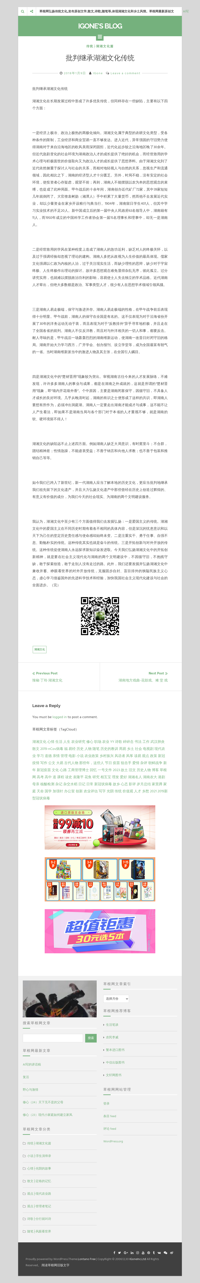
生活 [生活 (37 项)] (58, 742)
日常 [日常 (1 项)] (89, 784)
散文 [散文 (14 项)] (35, 749)
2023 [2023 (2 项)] (116, 770)
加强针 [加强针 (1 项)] (58, 791)
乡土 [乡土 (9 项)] (130, 749)
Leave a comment (125, 73)
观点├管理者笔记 (39, 1206)
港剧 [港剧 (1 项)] (161, 777)
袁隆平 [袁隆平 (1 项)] (78, 777)
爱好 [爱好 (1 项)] (123, 777)
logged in (59, 717)
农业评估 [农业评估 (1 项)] (91, 791)
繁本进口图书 (115, 1049)
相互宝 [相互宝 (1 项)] (105, 777)
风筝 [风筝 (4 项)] (129, 756)
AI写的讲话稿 (32, 1064)
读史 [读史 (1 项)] (68, 777)
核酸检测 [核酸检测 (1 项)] (47, 784)
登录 (106, 1103)
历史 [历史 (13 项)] (80, 749)
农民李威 (112, 1037)
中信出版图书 (115, 1062)
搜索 (91, 1038)
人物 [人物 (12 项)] (88, 749)
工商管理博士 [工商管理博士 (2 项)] (78, 770)
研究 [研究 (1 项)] (96, 777)
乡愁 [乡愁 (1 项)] (145, 791)
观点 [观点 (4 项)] (145, 756)
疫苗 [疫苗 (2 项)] (116, 763)
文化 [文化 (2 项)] (55, 770)
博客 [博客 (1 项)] (155, 770)
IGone (98, 73)
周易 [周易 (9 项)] (122, 749)
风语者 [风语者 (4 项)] (120, 756)
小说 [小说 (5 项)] (80, 756)
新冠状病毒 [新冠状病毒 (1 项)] (103, 784)
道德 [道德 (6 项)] (48, 756)
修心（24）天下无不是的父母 (43, 1102)
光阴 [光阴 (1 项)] (110, 791)
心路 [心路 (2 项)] (63, 770)
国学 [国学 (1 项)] (48, 791)
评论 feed (109, 1128)
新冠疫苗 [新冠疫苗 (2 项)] (44, 770)
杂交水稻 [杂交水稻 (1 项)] (70, 784)
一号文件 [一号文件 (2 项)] (105, 770)
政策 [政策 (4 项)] (153, 756)
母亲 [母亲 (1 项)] (35, 784)
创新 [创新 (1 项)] (79, 791)
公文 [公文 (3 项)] (51, 763)
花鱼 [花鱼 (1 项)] (88, 777)
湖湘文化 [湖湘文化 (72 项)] (39, 742)
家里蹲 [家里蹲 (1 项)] (157, 784)
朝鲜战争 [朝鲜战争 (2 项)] (155, 763)
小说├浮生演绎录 (39, 1155)
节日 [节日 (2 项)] (108, 763)
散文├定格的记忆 (39, 1181)
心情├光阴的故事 (39, 1168)
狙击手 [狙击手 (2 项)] (126, 763)
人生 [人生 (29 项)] (66, 742)
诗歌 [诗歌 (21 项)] (118, 742)
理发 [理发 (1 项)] (115, 777)
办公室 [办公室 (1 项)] (69, 791)
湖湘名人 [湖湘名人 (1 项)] (135, 777)
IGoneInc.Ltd (137, 1259)
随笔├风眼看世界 (39, 1231)
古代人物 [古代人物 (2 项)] (71, 763)
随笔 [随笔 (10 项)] (96, 749)
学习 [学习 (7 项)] (40, 756)
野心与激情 (30, 1089)
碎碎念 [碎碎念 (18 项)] (128, 742)
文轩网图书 (113, 1075)
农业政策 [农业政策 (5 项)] (92, 756)
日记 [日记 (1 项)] (81, 784)
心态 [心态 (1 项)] (124, 784)
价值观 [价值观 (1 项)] (128, 791)
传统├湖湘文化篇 (100, 46)
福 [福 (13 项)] (66, 749)
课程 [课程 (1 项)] (60, 777)
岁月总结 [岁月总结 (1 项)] (144, 784)
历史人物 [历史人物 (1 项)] (144, 770)
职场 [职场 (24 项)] (97, 742)
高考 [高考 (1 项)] (40, 777)
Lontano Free (87, 1259)
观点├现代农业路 (39, 1193)
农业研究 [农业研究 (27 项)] (78, 742)
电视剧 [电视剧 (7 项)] (148, 749)
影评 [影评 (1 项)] (132, 784)
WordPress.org (113, 1141)
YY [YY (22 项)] (112, 742)
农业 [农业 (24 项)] (105, 742)
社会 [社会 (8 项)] (138, 749)
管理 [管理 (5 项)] (64, 756)
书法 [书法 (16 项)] (138, 742)
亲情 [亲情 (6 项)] (56, 756)
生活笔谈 (112, 1024)
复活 (26, 1077)
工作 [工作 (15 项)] (146, 742)
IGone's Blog (100, 26)
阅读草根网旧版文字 (55, 1265)
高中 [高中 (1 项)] (48, 777)
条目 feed (109, 1116)
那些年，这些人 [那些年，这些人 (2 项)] (91, 763)
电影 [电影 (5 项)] (72, 756)
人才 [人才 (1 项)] (137, 791)
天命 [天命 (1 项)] (40, 791)
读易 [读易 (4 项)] (137, 756)
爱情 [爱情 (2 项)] (135, 763)
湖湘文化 (39, 649)
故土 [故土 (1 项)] (124, 770)
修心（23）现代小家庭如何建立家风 (47, 1114)
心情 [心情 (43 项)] (50, 742)
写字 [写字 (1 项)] (102, 791)
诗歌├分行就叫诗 (39, 1218)
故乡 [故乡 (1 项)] (116, 784)
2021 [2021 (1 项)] (153, 791)
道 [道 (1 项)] (54, 777)
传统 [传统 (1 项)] (118, 791)
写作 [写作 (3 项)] (43, 763)
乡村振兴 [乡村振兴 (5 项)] (107, 756)
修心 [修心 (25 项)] (89, 742)
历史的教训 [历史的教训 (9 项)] (109, 749)
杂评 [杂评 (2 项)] (143, 763)
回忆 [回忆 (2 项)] (93, 770)
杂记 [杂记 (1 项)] (58, 784)
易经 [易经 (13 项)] (72, 749)
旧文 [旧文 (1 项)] (132, 770)
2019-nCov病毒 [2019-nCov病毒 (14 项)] (51, 749)
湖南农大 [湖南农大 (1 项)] (150, 777)
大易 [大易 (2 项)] (59, 763)
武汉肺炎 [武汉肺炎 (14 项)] (157, 742)
